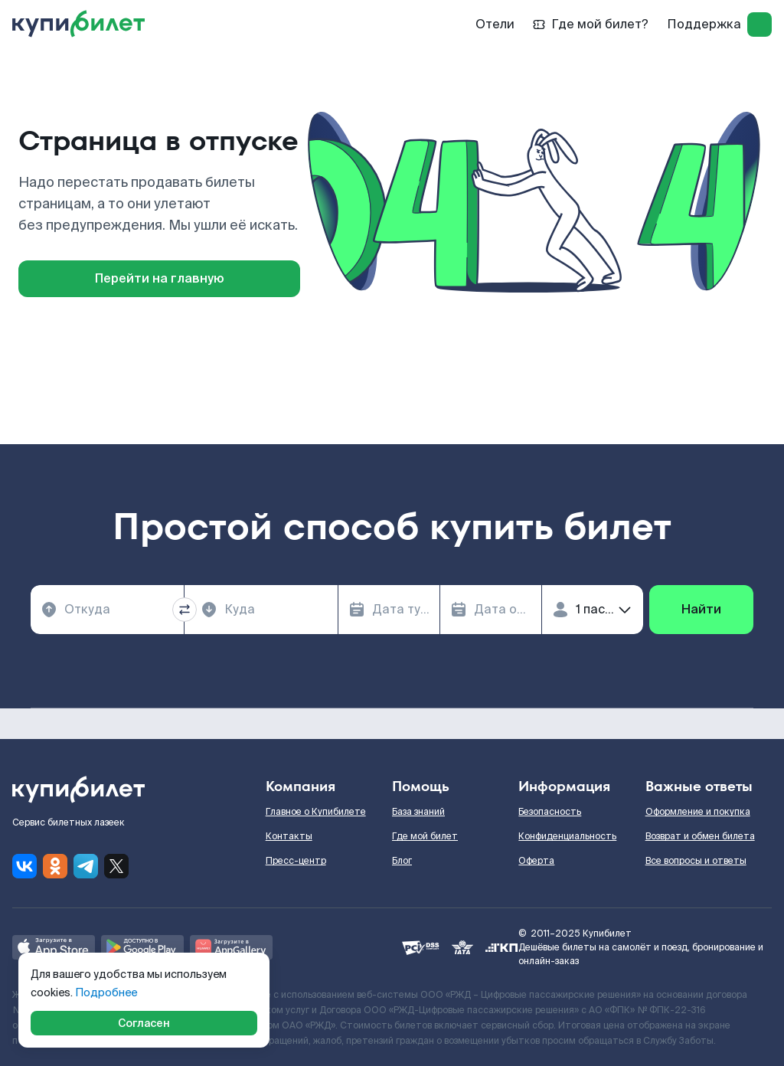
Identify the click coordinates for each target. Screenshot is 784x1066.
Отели (494, 24)
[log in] (759, 24)
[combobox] (107, 609)
